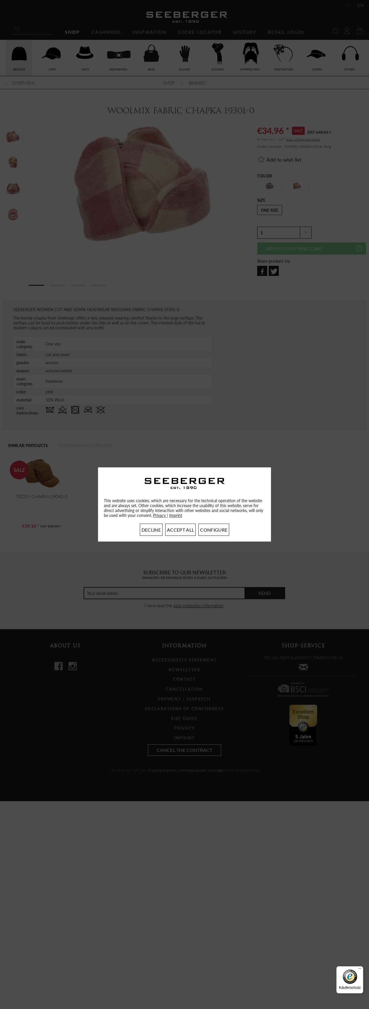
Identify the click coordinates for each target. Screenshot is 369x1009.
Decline (151, 530)
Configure (213, 530)
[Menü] (359, 969)
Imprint (175, 515)
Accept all (180, 530)
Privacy (160, 515)
